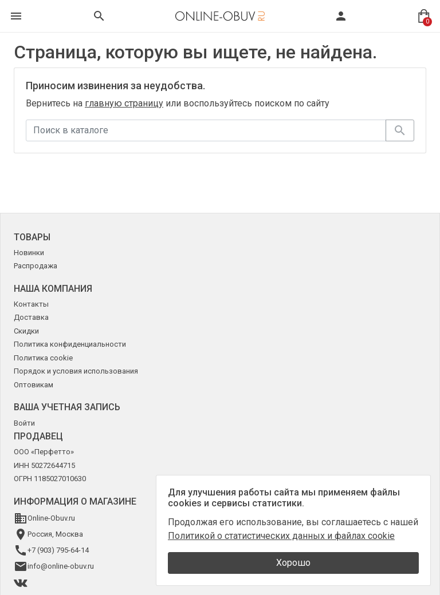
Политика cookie (43, 358)
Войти (24, 423)
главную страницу (124, 103)
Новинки (29, 252)
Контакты (31, 304)
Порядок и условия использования (76, 371)
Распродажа (35, 265)
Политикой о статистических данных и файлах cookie (281, 535)
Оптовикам (33, 384)
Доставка (31, 317)
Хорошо (293, 562)
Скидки (26, 331)
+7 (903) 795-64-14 (58, 550)
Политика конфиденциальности (70, 344)
